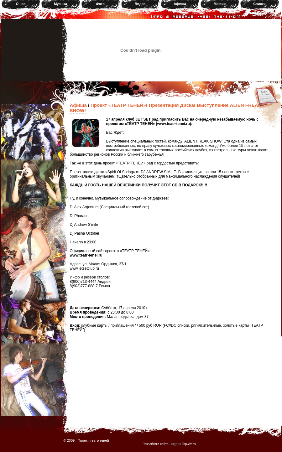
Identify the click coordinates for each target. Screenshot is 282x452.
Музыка (60, 4)
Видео (140, 4)
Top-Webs (189, 444)
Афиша (180, 4)
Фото (100, 4)
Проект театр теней (93, 440)
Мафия (220, 4)
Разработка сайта (155, 444)
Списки (259, 4)
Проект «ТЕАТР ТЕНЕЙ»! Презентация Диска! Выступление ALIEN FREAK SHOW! (166, 107)
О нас (21, 4)
